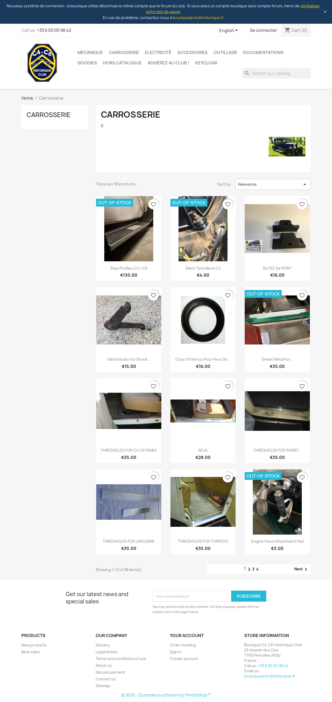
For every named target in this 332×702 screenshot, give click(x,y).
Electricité (158, 52)
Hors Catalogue (122, 63)
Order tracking (183, 645)
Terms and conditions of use (121, 658)
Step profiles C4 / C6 (128, 268)
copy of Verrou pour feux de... (203, 359)
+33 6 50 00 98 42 (54, 30)
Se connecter (263, 30)
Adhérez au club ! (168, 63)
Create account (184, 658)
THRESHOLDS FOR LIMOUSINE (129, 541)
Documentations (263, 52)
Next (301, 569)
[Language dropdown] (229, 31)
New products (34, 645)
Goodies (87, 63)
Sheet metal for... (277, 359)
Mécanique (90, 52)
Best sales (30, 651)
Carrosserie (124, 52)
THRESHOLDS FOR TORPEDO (203, 541)
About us (104, 665)
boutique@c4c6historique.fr (198, 17)
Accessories (192, 52)
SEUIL (203, 450)
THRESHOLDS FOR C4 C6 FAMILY (129, 450)
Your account (187, 635)
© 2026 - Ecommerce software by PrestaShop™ (166, 695)
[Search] (276, 73)
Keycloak (206, 63)
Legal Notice (107, 651)
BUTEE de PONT (277, 268)
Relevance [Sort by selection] (273, 184)
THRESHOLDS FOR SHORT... (277, 450)
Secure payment (110, 672)
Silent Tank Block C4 (203, 268)
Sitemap (103, 685)
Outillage (225, 52)
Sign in (176, 651)
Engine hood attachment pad (277, 541)
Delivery (103, 645)
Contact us (106, 678)
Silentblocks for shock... (128, 359)
